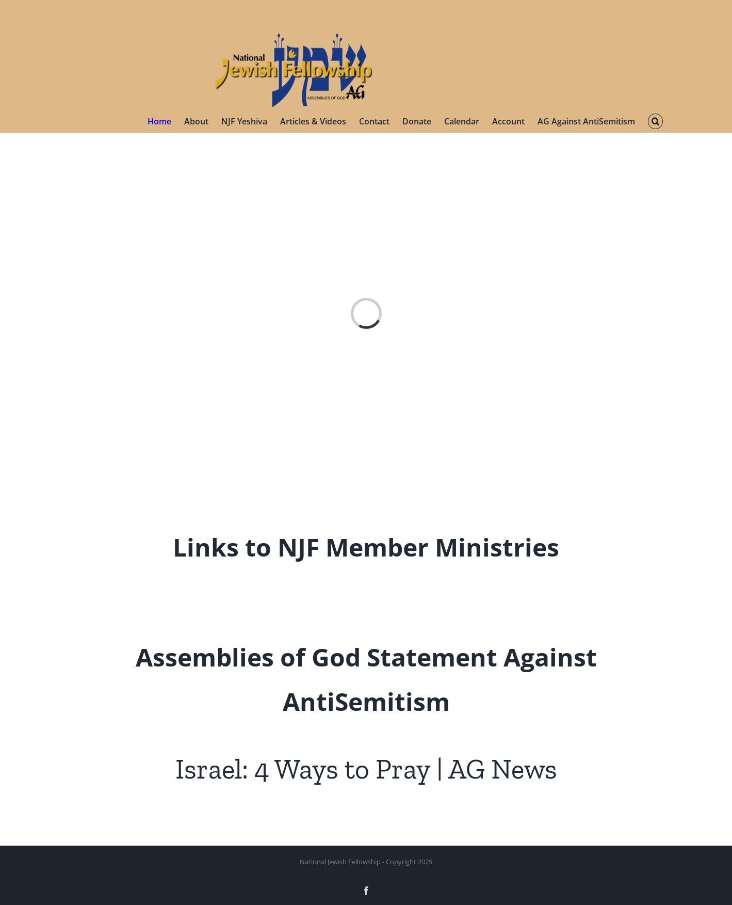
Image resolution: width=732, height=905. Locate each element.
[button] (655, 121)
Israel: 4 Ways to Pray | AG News (366, 769)
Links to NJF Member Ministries (366, 547)
